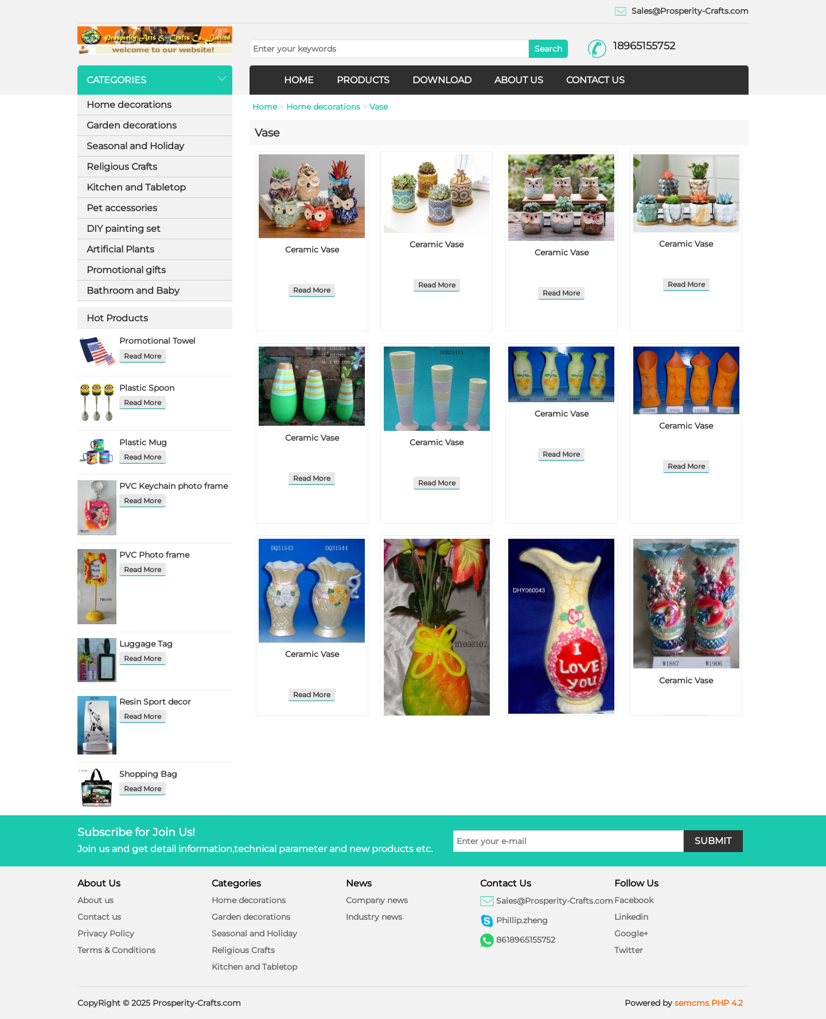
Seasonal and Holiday (135, 146)
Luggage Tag (146, 643)
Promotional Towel (157, 340)
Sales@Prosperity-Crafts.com (690, 10)
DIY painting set (124, 228)
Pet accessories (122, 208)
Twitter (628, 950)
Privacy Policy (105, 933)
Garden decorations (132, 125)
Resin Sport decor (155, 701)
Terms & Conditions (116, 950)
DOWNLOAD (442, 80)
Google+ (631, 933)
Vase (378, 106)
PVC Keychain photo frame (173, 486)
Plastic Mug (143, 442)
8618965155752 (525, 939)
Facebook (633, 900)
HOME (299, 80)
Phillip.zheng (522, 920)
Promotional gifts (126, 270)
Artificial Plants (120, 249)
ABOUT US (518, 80)
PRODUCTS (363, 80)
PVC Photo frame (154, 554)
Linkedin (631, 916)
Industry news (374, 916)
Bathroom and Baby (133, 290)
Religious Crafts (122, 166)
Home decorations (129, 104)
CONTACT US (595, 80)
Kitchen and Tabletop (136, 187)
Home (264, 106)
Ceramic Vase (312, 249)
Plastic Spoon (146, 387)
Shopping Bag (148, 774)
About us (95, 900)
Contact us (99, 916)
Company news (377, 900)
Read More (142, 356)
